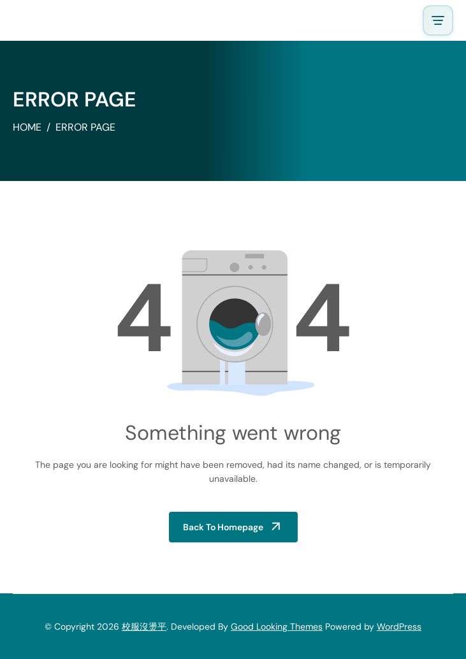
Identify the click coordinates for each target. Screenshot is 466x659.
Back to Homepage (223, 527)
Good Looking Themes (277, 626)
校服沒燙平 (144, 626)
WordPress (399, 626)
